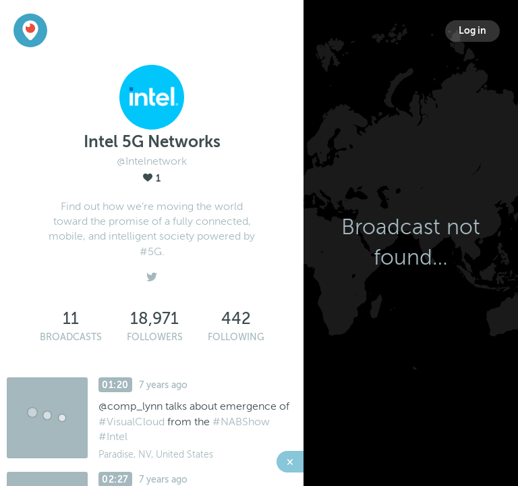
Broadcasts (71, 337)
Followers (155, 337)
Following (236, 337)
